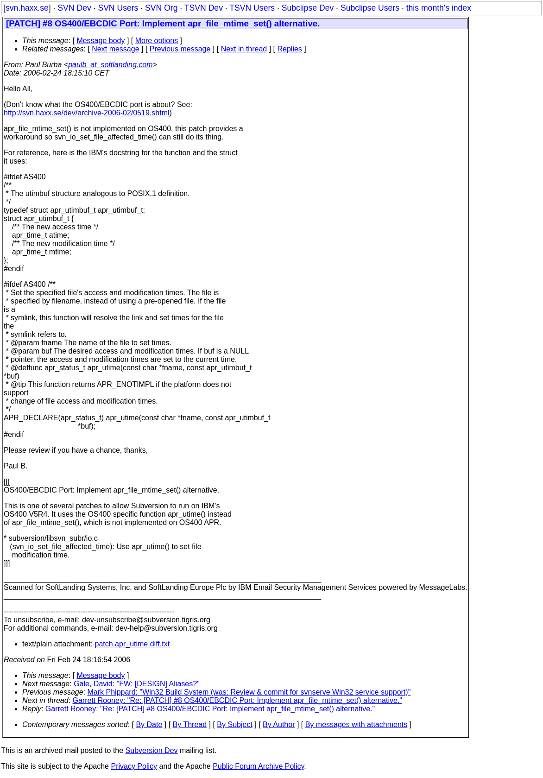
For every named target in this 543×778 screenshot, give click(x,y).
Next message (115, 49)
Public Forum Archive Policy (258, 766)
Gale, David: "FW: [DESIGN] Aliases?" (137, 684)
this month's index (438, 8)
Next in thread (244, 49)
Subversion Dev (152, 750)
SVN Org (161, 8)
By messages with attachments (356, 724)
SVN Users (118, 8)
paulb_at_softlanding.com (110, 65)
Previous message (180, 49)
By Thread (190, 724)
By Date (149, 724)
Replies (290, 49)
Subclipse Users (370, 8)
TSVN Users (252, 8)
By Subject (234, 724)
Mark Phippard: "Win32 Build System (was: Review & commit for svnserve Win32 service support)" (249, 692)
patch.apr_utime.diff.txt (132, 644)
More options (156, 40)
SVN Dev (74, 8)
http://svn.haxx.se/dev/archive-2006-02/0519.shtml (87, 113)
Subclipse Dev (308, 8)
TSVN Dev (203, 8)
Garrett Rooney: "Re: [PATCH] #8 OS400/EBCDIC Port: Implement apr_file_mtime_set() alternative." (237, 700)
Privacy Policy (134, 766)
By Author (279, 724)
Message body (100, 40)
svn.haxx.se (27, 8)
